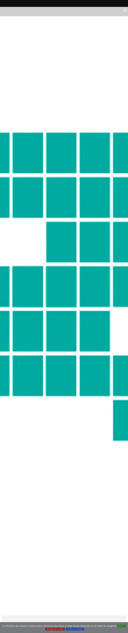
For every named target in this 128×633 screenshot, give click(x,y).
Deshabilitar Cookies (55, 629)
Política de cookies (75, 629)
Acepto (122, 626)
